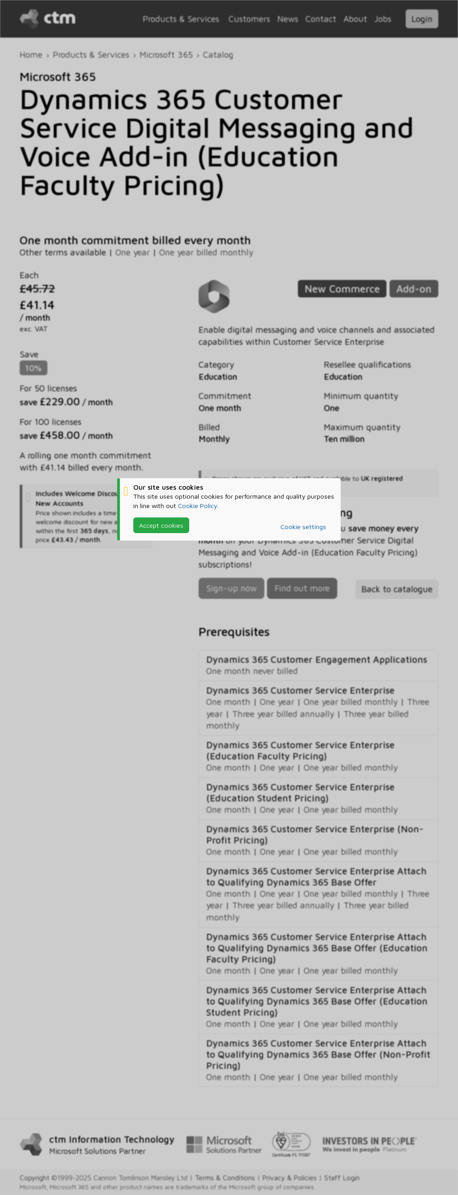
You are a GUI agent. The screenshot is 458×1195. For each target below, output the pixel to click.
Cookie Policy (197, 505)
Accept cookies (161, 525)
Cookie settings (303, 526)
